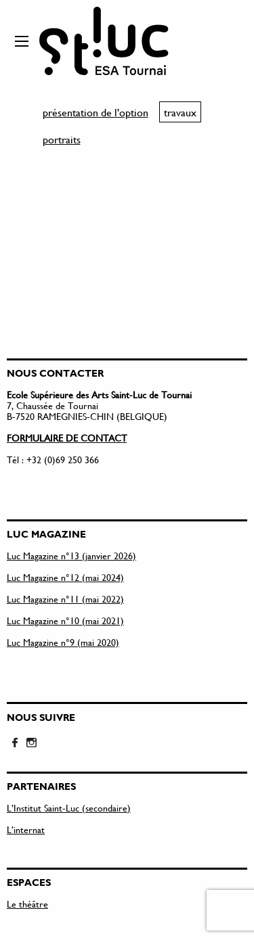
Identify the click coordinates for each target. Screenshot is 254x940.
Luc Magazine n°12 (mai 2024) (65, 577)
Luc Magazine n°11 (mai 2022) (65, 599)
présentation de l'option (95, 112)
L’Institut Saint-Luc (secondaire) (69, 808)
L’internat (26, 829)
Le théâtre (27, 904)
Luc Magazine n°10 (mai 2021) (65, 620)
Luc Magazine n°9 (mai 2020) (63, 642)
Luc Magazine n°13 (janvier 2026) (71, 555)
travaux (180, 112)
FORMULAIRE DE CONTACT (67, 438)
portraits (62, 139)
